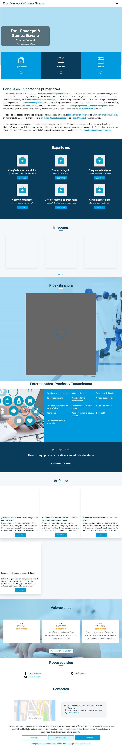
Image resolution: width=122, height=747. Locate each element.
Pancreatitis (101, 413)
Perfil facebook (35, 673)
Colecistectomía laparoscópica (78, 399)
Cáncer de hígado (78, 393)
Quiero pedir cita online (61, 463)
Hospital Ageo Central (93, 130)
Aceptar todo (87, 738)
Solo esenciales (61, 738)
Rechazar (34, 738)
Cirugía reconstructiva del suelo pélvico (57, 406)
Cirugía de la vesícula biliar (58, 393)
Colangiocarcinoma (55, 398)
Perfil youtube (34, 677)
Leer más (22, 178)
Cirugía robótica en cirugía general (82, 414)
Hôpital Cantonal (79, 118)
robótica (93, 106)
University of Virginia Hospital (105, 115)
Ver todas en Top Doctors (60, 651)
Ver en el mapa (35, 718)
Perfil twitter (80, 673)
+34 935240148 (73, 713)
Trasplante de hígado (105, 393)
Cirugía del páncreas (104, 405)
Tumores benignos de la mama (81, 406)
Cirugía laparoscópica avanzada (56, 421)
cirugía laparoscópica (80, 106)
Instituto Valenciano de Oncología (41, 100)
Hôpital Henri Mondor (28, 106)
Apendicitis (51, 413)
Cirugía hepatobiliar (104, 398)
